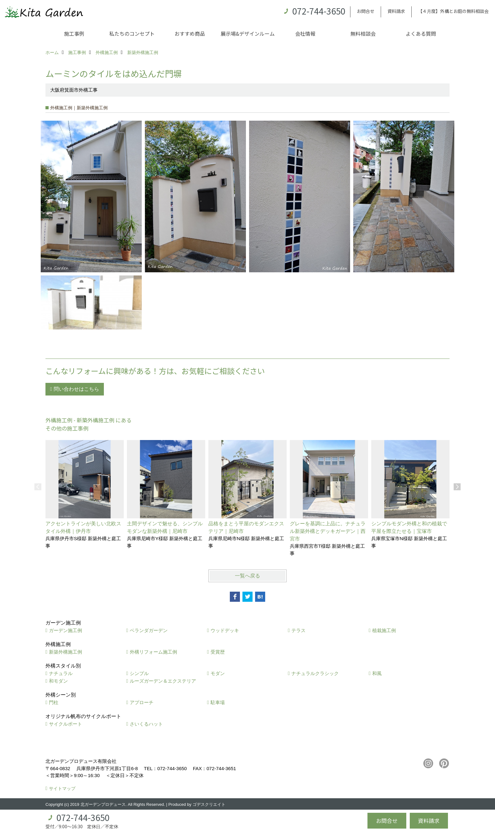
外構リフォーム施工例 (153, 652)
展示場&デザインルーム (248, 33)
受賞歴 (218, 652)
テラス (298, 630)
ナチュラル (61, 673)
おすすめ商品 (190, 33)
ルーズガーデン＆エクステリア (163, 681)
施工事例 (74, 33)
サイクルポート (65, 724)
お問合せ (365, 11)
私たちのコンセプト (132, 33)
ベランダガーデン (149, 630)
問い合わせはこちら (76, 389)
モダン (218, 673)
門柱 (53, 702)
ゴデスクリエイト (209, 804)
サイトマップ (62, 788)
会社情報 (305, 33)
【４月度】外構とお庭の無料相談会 (453, 11)
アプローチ (141, 702)
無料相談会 (363, 33)
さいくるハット (146, 724)
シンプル (139, 673)
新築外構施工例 (65, 652)
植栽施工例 (384, 630)
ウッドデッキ (225, 630)
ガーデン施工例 (65, 630)
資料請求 (396, 11)
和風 (377, 673)
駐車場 (218, 702)
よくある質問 (421, 33)
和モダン (58, 681)
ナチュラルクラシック (315, 673)
